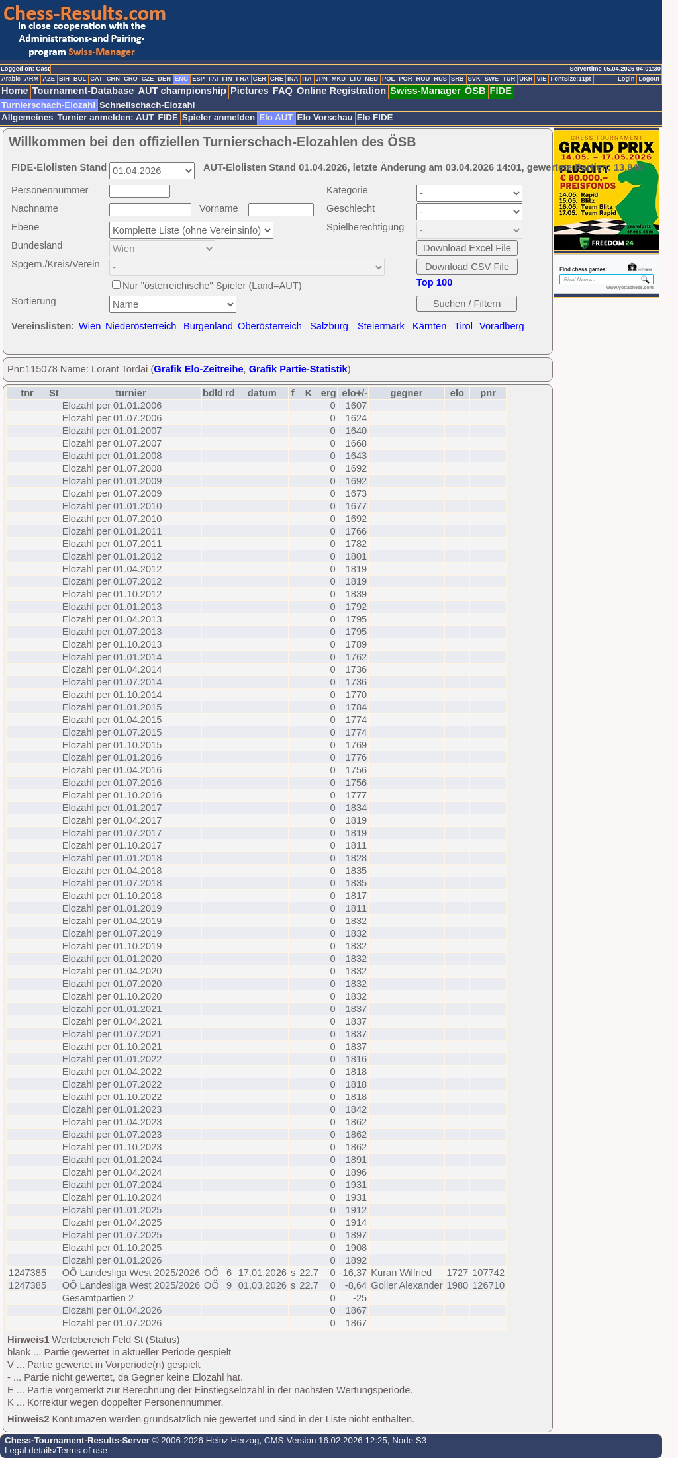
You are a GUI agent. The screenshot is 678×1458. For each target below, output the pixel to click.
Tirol (463, 326)
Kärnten (429, 326)
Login (626, 78)
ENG (181, 78)
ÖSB (475, 90)
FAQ (283, 90)
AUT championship (182, 90)
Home (14, 90)
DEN (164, 78)
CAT (96, 78)
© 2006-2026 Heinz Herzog (204, 1440)
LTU (355, 78)
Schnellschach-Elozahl (147, 105)
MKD (339, 78)
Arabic (11, 78)
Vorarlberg (501, 326)
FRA (242, 78)
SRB (457, 78)
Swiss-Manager (425, 90)
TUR (509, 78)
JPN (322, 78)
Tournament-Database (83, 90)
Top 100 (434, 282)
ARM (31, 78)
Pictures (249, 90)
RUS (440, 78)
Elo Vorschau (325, 117)
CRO (131, 78)
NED (371, 78)
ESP (198, 78)
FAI (213, 78)
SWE (492, 78)
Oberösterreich (270, 326)
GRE (276, 78)
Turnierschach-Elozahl (48, 105)
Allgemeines (27, 117)
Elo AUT (276, 117)
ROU (423, 78)
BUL (79, 78)
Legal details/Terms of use (56, 1450)
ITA (306, 78)
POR (405, 78)
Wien (90, 326)
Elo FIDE (375, 117)
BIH (64, 78)
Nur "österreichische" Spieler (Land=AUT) (212, 285)
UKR (525, 78)
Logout (648, 78)
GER (259, 78)
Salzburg (329, 326)
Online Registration (341, 90)
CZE (148, 78)
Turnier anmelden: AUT (106, 117)
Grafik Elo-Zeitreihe (198, 369)
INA (292, 78)
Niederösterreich (141, 326)
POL (388, 78)
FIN (227, 78)
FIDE (501, 90)
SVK (474, 78)
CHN (113, 78)
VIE (541, 78)
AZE (48, 78)
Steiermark (381, 326)
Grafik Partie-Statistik (298, 369)
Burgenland (208, 326)
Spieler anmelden (218, 117)
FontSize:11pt (570, 78)
